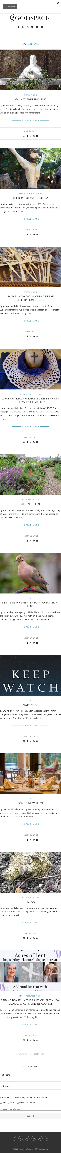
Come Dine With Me (30, 803)
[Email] (42, 27)
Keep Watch (30, 704)
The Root (30, 901)
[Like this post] (24, 136)
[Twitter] (23, 27)
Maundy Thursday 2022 (30, 99)
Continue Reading (30, 120)
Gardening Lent (31, 504)
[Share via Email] (37, 136)
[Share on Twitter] (30, 136)
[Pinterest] (32, 27)
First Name (5, 1074)
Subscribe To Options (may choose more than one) (23, 1097)
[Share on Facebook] (27, 136)
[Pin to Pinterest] (34, 136)
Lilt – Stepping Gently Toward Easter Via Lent (30, 604)
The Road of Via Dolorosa (30, 198)
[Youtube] (37, 27)
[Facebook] (18, 27)
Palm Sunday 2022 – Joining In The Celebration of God (30, 298)
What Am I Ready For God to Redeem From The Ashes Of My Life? (30, 400)
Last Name (5, 1086)
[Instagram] (28, 27)
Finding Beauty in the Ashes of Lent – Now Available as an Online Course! (30, 1002)
